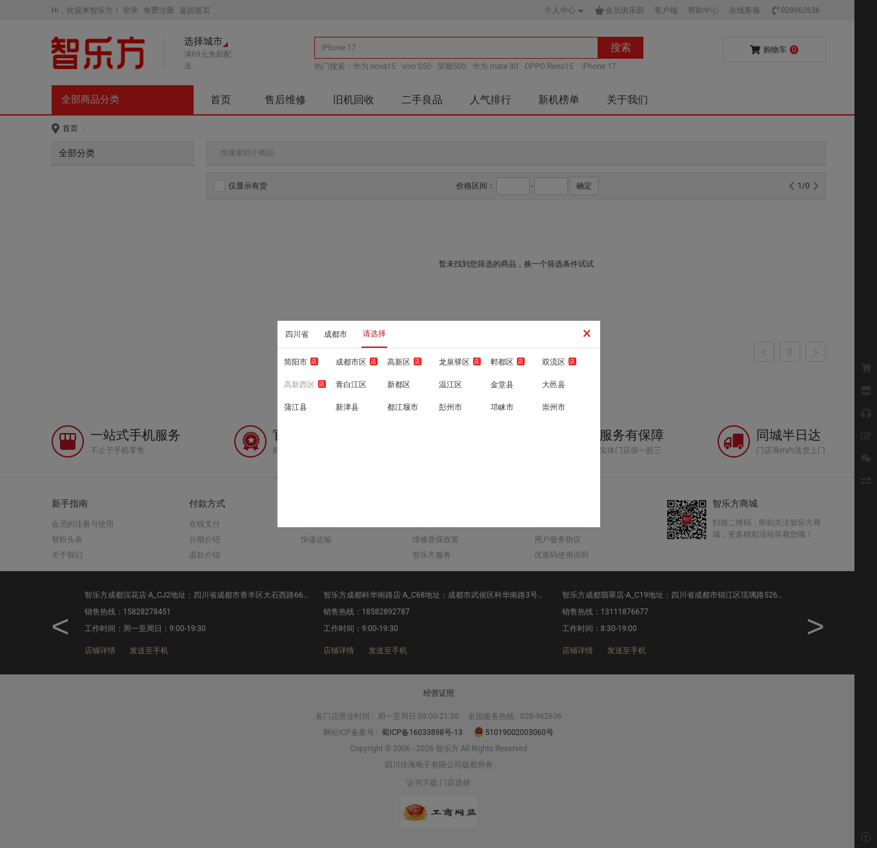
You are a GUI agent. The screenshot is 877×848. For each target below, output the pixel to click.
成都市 (335, 334)
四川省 (296, 334)
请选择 (374, 333)
